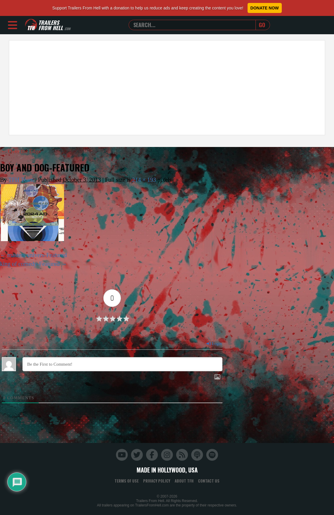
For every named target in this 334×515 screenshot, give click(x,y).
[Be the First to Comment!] (122, 364)
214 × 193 (144, 179)
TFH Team (21, 179)
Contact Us (209, 481)
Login (214, 343)
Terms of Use (126, 481)
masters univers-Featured (37, 255)
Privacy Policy (156, 481)
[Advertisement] (167, 87)
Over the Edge (21, 151)
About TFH (184, 481)
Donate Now (264, 8)
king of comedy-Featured (30, 264)
